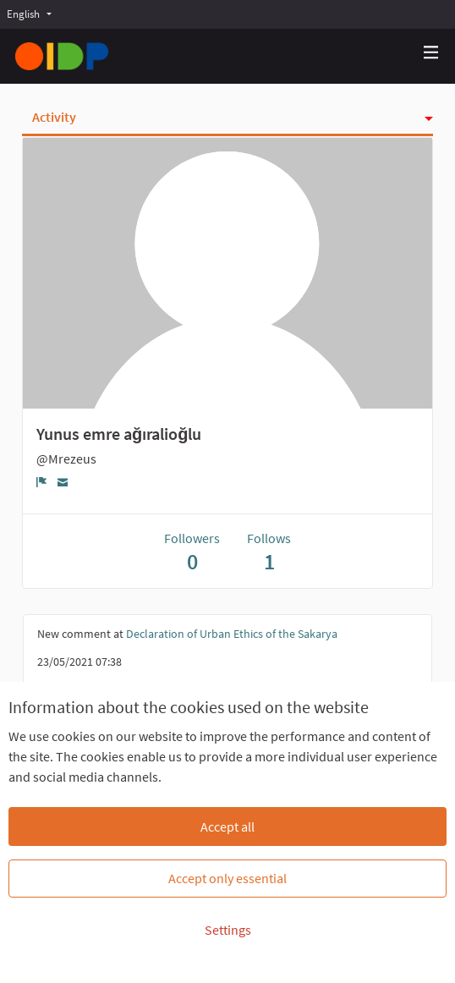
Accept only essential (227, 878)
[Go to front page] (61, 56)
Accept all (227, 826)
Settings (228, 929)
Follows (269, 552)
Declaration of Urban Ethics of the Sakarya (231, 633)
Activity (54, 116)
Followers (192, 552)
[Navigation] (431, 53)
